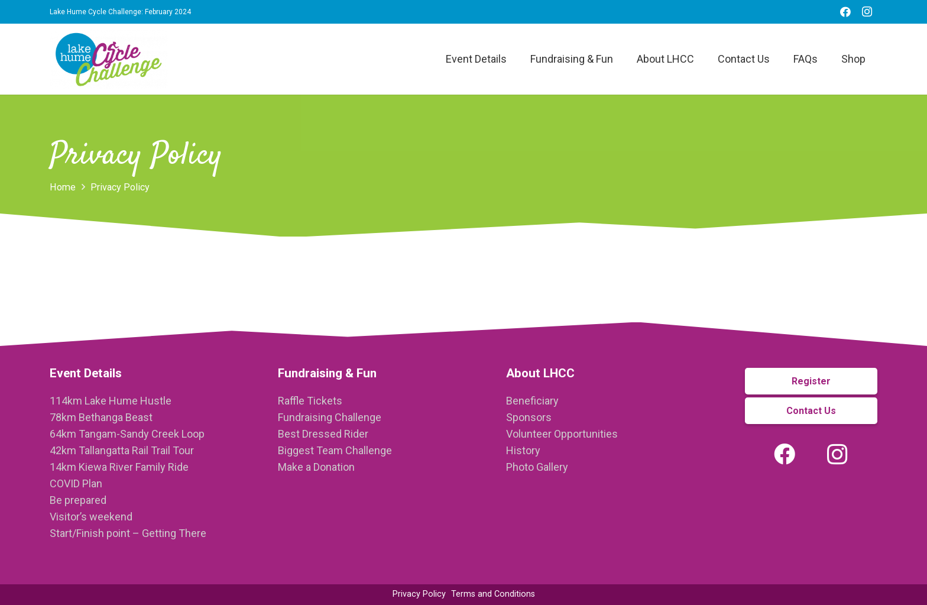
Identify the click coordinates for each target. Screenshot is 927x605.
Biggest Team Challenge (335, 450)
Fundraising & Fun (327, 373)
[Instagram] (866, 11)
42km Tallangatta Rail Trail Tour (122, 450)
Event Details (86, 373)
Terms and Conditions (493, 594)
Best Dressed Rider (323, 434)
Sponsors (529, 417)
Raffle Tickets (310, 400)
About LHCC (540, 373)
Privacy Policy (419, 594)
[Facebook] (845, 11)
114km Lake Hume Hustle (110, 400)
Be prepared (78, 500)
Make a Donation (316, 467)
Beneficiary (532, 400)
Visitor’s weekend (91, 516)
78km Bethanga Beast (101, 417)
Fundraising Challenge (329, 417)
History (523, 450)
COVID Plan (76, 483)
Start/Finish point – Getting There (128, 533)
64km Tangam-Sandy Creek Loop (127, 434)
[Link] (108, 59)
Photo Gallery (537, 467)
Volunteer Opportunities (562, 434)
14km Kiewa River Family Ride (119, 467)
